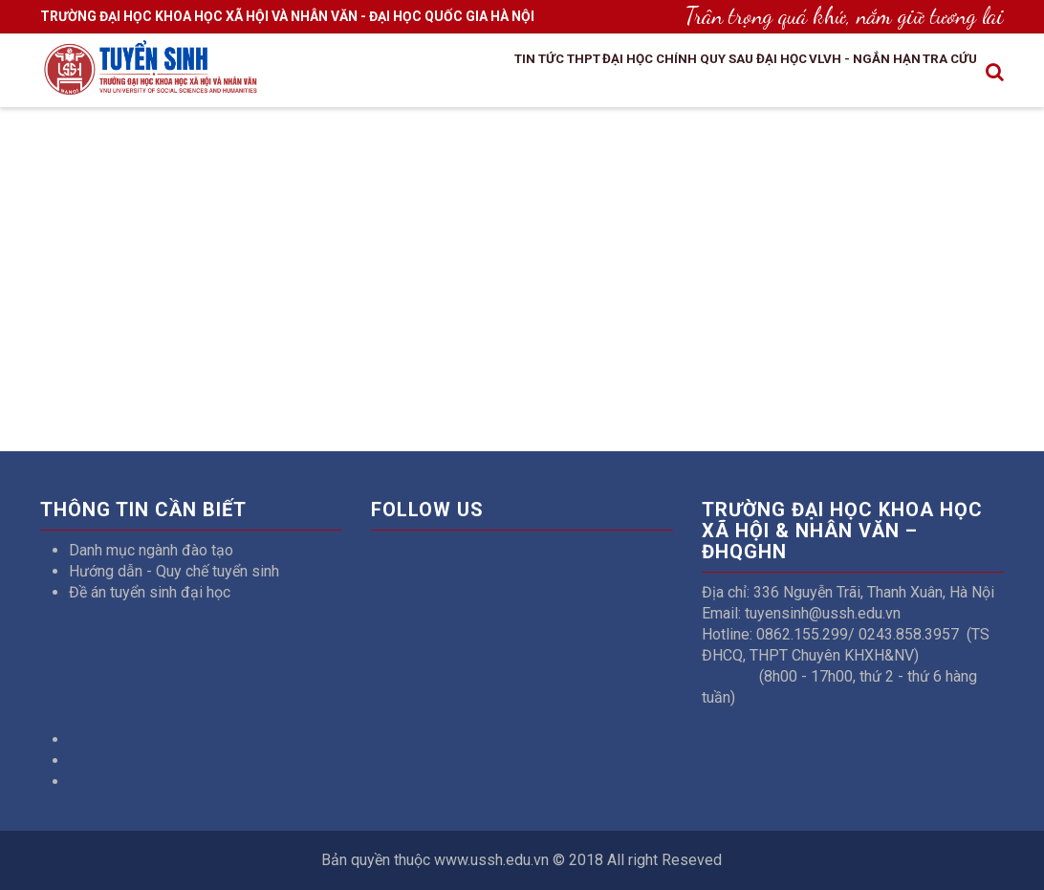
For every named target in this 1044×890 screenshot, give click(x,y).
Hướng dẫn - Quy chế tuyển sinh (174, 571)
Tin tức (410, 67)
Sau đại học (704, 67)
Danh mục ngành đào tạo (151, 550)
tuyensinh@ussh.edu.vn (823, 613)
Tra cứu (935, 67)
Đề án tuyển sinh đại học (149, 592)
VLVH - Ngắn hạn (826, 67)
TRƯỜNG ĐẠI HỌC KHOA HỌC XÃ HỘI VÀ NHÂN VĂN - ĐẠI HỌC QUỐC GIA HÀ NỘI (287, 16)
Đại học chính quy (575, 67)
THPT (471, 67)
